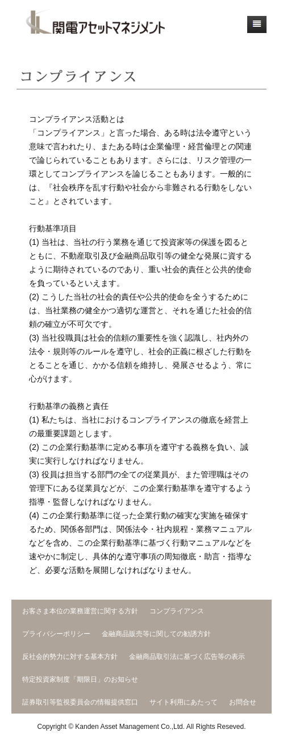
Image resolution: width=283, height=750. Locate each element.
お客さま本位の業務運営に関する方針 (80, 611)
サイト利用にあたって (183, 702)
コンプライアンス (176, 611)
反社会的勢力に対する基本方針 (70, 657)
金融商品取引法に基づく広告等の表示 (187, 657)
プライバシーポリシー (56, 634)
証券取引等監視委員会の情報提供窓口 (80, 702)
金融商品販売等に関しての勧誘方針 (156, 634)
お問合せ (242, 702)
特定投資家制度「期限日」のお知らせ (80, 679)
